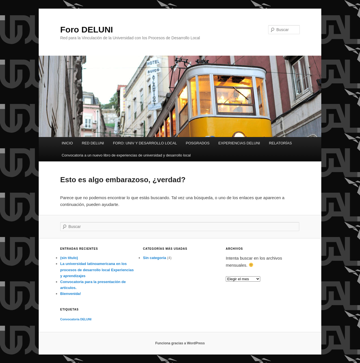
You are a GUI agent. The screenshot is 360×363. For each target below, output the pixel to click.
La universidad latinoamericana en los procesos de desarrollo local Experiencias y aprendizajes (97, 270)
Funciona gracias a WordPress (180, 343)
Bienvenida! (70, 294)
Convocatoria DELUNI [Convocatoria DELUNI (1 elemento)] (76, 319)
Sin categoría (154, 258)
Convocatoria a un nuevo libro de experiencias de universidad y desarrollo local (126, 155)
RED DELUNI (93, 143)
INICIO (67, 143)
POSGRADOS (198, 143)
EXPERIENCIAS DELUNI (239, 143)
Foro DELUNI (86, 29)
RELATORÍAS (280, 143)
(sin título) (69, 258)
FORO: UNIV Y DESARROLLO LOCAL (145, 143)
